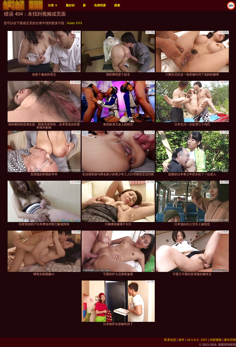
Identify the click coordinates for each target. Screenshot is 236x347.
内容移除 (216, 339)
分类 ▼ (53, 5)
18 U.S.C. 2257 (197, 339)
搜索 (117, 5)
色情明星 (100, 5)
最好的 (70, 5)
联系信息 (170, 339)
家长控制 (230, 339)
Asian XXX (74, 23)
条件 (181, 339)
